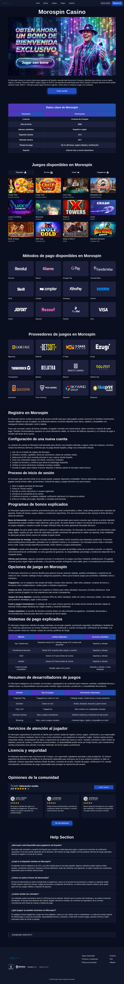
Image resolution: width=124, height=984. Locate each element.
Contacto (113, 956)
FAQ (111, 959)
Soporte (71, 3)
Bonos (46, 3)
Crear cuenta (62, 91)
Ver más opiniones (62, 823)
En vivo (48, 172)
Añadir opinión (104, 787)
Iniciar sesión (105, 3)
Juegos (54, 3)
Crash (75, 172)
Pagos (63, 3)
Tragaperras (103, 172)
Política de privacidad (89, 962)
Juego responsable (88, 956)
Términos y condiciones (90, 959)
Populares (21, 172)
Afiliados (112, 962)
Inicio (38, 3)
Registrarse (117, 3)
